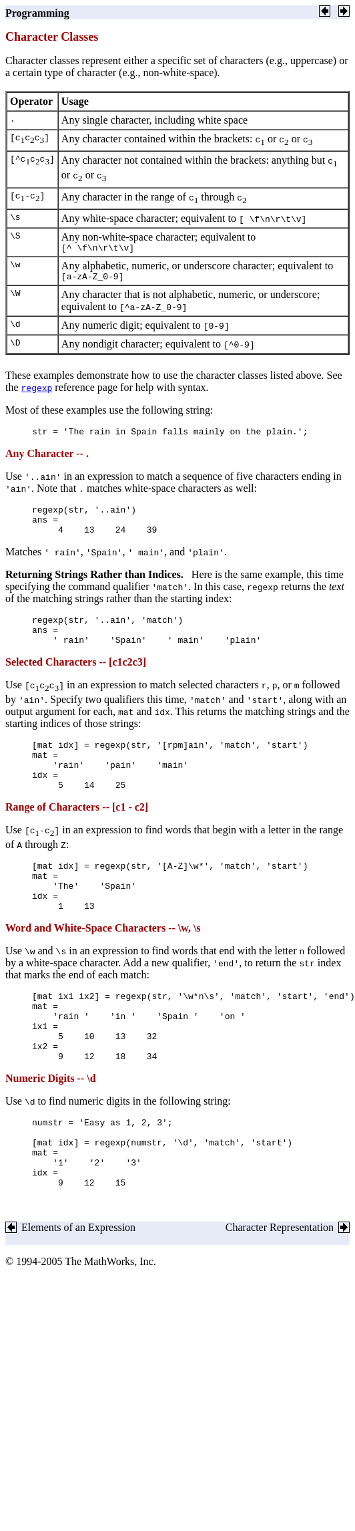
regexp (37, 392)
